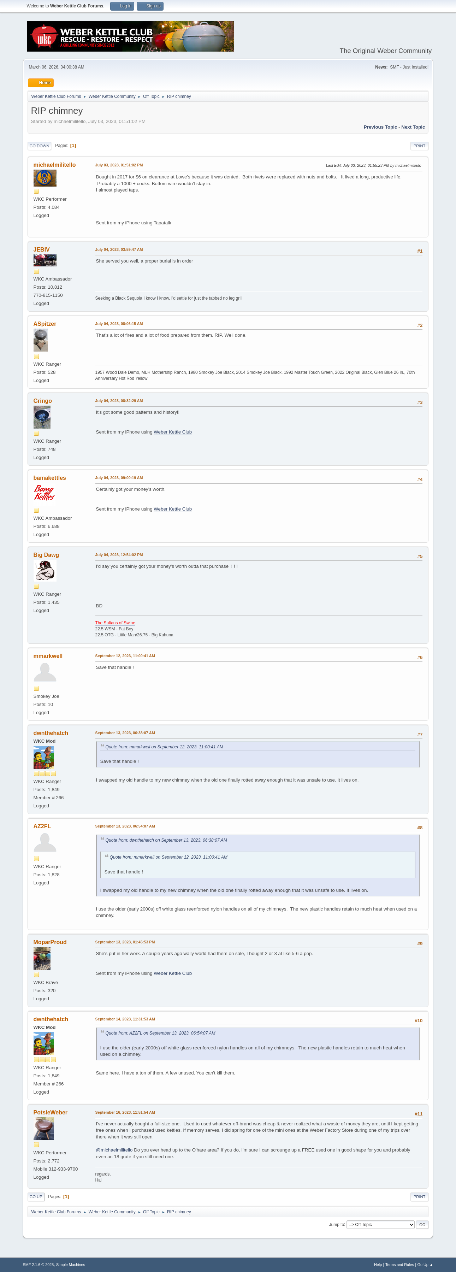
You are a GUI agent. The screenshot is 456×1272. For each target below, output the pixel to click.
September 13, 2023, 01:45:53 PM (125, 942)
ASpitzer (45, 324)
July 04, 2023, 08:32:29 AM (119, 401)
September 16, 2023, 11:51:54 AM (125, 1112)
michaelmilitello (55, 165)
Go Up (36, 1197)
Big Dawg (46, 555)
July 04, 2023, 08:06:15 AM (119, 324)
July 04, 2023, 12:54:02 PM (119, 555)
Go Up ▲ (425, 1264)
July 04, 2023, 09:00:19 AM (119, 478)
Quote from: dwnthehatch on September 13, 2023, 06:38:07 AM (166, 840)
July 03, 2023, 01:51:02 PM (119, 165)
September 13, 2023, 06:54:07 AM (125, 826)
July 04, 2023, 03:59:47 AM (119, 249)
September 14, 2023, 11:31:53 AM (125, 1019)
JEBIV (42, 250)
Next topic (413, 127)
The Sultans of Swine (115, 622)
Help (378, 1264)
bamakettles (50, 478)
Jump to (336, 1224)
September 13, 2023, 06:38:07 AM (125, 733)
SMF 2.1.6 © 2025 (38, 1264)
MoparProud (50, 942)
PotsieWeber (51, 1112)
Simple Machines (70, 1264)
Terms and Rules (399, 1264)
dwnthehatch (51, 733)
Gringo (43, 401)
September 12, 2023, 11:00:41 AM (125, 656)
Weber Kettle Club (173, 432)
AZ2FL (42, 826)
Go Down (39, 146)
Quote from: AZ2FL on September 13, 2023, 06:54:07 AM (160, 1033)
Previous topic (380, 127)
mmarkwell (48, 656)
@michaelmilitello (114, 1150)
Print (420, 146)
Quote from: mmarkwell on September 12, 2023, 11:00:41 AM (164, 746)
